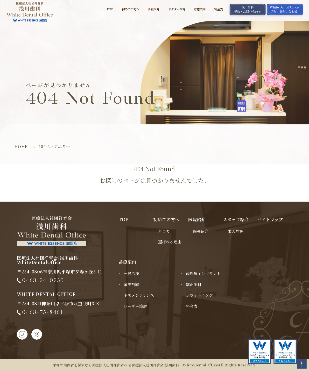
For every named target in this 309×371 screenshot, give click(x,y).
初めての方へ (130, 9)
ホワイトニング (199, 295)
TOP (109, 9)
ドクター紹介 (176, 9)
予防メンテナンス (139, 295)
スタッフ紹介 (236, 219)
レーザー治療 (135, 306)
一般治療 (131, 273)
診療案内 (199, 9)
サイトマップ (270, 219)
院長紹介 (200, 231)
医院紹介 (153, 9)
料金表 (218, 9)
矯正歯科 (193, 284)
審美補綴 (131, 284)
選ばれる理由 (169, 242)
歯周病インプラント (203, 273)
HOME (21, 146)
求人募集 (235, 231)
